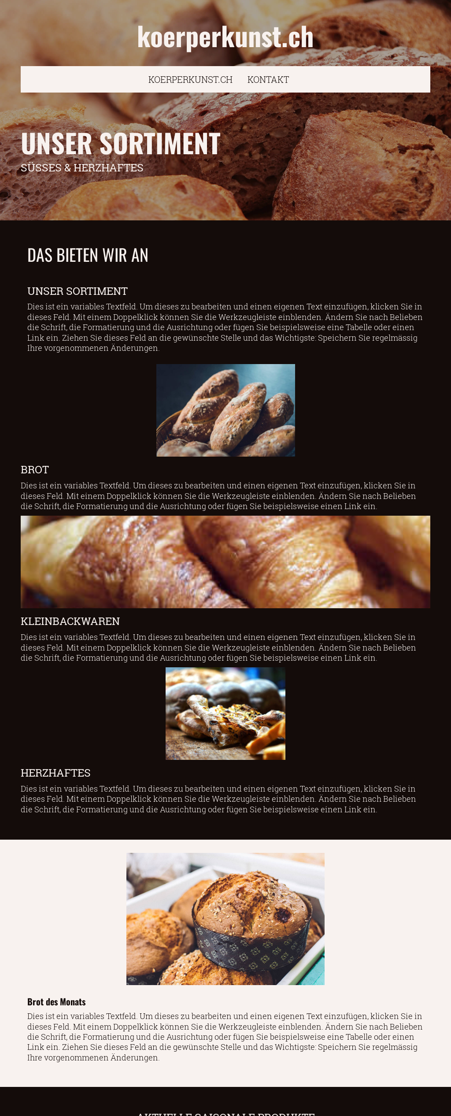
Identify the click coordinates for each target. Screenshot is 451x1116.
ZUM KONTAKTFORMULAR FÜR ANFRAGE (225, 1101)
